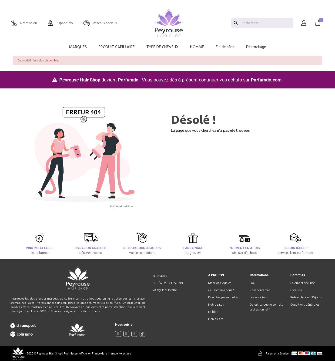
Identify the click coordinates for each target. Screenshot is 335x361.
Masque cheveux (164, 290)
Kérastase (159, 275)
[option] (167, 2)
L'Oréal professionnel (169, 282)
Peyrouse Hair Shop (79, 80)
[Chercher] (266, 23)
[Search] (236, 23)
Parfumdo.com (266, 80)
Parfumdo (128, 80)
